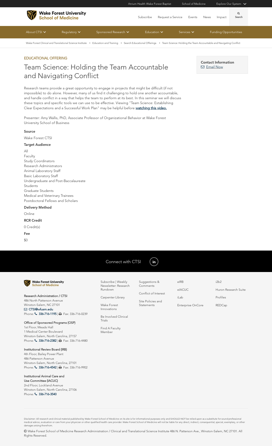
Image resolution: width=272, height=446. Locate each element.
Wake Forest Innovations (109, 307)
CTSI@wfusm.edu (41, 309)
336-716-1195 (47, 314)
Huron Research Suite (231, 289)
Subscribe (145, 17)
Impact (221, 17)
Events (192, 17)
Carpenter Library (113, 297)
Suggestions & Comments (149, 283)
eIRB (180, 282)
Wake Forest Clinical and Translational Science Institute (56, 43)
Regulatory (69, 32)
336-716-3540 (47, 394)
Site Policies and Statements (150, 303)
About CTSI (34, 32)
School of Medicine (194, 4)
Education (152, 32)
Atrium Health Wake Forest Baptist (149, 4)
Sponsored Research (110, 32)
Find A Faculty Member (110, 330)
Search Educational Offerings (140, 43)
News (207, 17)
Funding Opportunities (226, 32)
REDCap (221, 305)
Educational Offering (45, 58)
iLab (180, 297)
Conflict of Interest (152, 293)
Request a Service (170, 17)
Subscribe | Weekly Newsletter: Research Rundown (115, 285)
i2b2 (218, 282)
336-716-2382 (47, 340)
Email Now (214, 67)
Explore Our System (228, 4)
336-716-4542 (47, 367)
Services (184, 32)
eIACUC (182, 289)
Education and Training (105, 43)
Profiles (221, 297)
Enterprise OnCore (190, 305)
